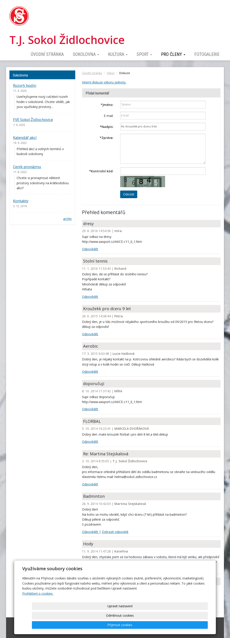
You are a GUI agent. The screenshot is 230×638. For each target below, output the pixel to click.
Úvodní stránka (47, 54)
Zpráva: (106, 138)
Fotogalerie (206, 54)
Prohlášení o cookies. (37, 612)
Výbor (111, 73)
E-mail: (108, 116)
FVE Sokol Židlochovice (33, 119)
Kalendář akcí (25, 137)
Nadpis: (106, 127)
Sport (144, 54)
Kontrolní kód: (101, 171)
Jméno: (107, 105)
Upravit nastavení (116, 625)
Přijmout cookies (190, 625)
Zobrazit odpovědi (115, 532)
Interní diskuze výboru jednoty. (104, 82)
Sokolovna (86, 54)
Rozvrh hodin (24, 85)
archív (67, 219)
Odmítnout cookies (154, 625)
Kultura (118, 54)
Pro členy (173, 54)
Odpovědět (90, 249)
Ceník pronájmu (27, 166)
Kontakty (20, 200)
